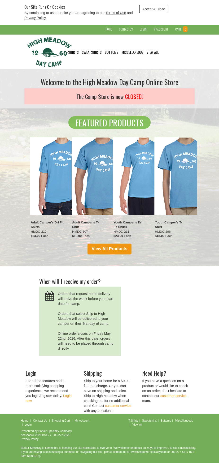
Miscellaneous (133, 52)
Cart (181, 29)
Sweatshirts (92, 52)
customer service (118, 406)
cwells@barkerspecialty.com (149, 452)
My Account (161, 29)
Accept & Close (153, 9)
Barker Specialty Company (55, 431)
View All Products (109, 248)
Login (143, 29)
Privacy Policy (35, 18)
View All (153, 52)
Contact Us (126, 29)
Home (108, 29)
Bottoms (111, 52)
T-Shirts (72, 52)
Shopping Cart (61, 420)
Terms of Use (116, 13)
